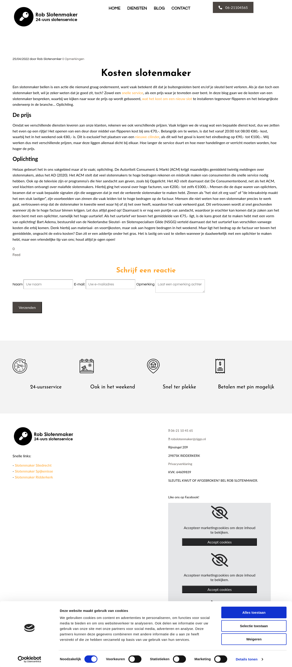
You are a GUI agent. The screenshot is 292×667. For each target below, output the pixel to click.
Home (114, 8)
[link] (219, 513)
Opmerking (145, 284)
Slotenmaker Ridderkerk (34, 477)
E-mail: (80, 284)
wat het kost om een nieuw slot (167, 98)
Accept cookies (220, 542)
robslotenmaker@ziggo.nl (188, 439)
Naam (18, 284)
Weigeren (253, 638)
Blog (159, 8)
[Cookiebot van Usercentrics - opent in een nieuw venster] (30, 658)
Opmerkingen (73, 59)
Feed (16, 254)
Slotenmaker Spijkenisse (34, 471)
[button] (233, 7)
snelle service (132, 92)
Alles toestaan (254, 611)
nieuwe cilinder (147, 136)
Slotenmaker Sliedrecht (33, 465)
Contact (180, 8)
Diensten (137, 8)
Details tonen (246, 658)
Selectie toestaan (254, 625)
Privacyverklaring (180, 464)
